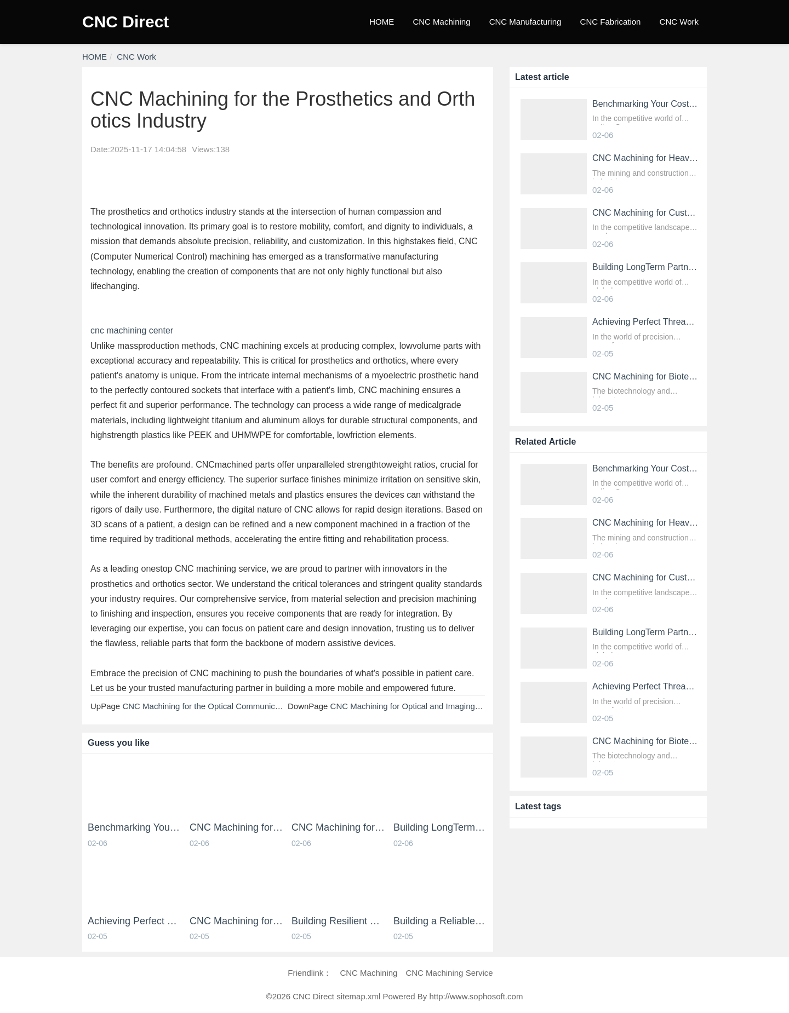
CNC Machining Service (449, 972)
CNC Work (679, 21)
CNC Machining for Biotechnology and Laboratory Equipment (237, 921)
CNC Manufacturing (525, 21)
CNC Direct (125, 22)
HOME (381, 21)
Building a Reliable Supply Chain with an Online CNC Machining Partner (440, 921)
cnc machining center (131, 330)
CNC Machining (441, 21)
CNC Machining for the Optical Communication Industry (223, 706)
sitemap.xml (358, 996)
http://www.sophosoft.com (476, 996)
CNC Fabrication (610, 21)
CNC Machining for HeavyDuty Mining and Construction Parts (237, 827)
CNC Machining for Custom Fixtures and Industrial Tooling (338, 827)
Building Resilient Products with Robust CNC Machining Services (338, 921)
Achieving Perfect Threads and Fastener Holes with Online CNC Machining (135, 921)
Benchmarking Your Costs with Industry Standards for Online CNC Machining (135, 827)
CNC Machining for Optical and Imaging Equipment (423, 706)
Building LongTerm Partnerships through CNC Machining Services (440, 827)
